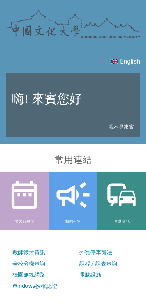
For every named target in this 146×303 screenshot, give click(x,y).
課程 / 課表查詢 (98, 263)
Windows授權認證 (34, 286)
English (125, 61)
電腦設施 (90, 274)
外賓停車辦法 (95, 252)
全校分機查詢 (28, 263)
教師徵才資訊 (28, 252)
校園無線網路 (28, 274)
